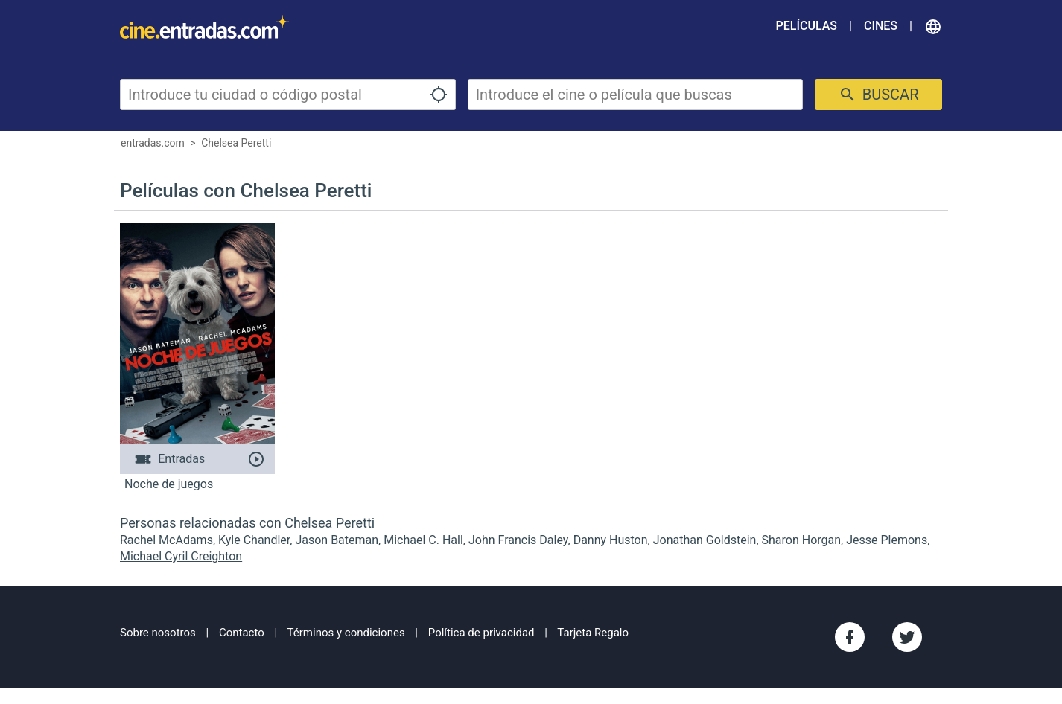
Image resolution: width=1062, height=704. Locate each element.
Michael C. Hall (423, 540)
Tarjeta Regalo (593, 632)
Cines (880, 26)
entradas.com (153, 143)
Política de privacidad (481, 632)
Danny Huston (610, 540)
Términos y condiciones (346, 632)
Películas (806, 26)
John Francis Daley (518, 540)
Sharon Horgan (802, 540)
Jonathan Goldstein (705, 540)
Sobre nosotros (158, 632)
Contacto (241, 632)
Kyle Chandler (254, 540)
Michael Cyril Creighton (181, 556)
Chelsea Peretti (236, 143)
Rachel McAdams (166, 540)
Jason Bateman (336, 540)
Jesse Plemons (886, 540)
